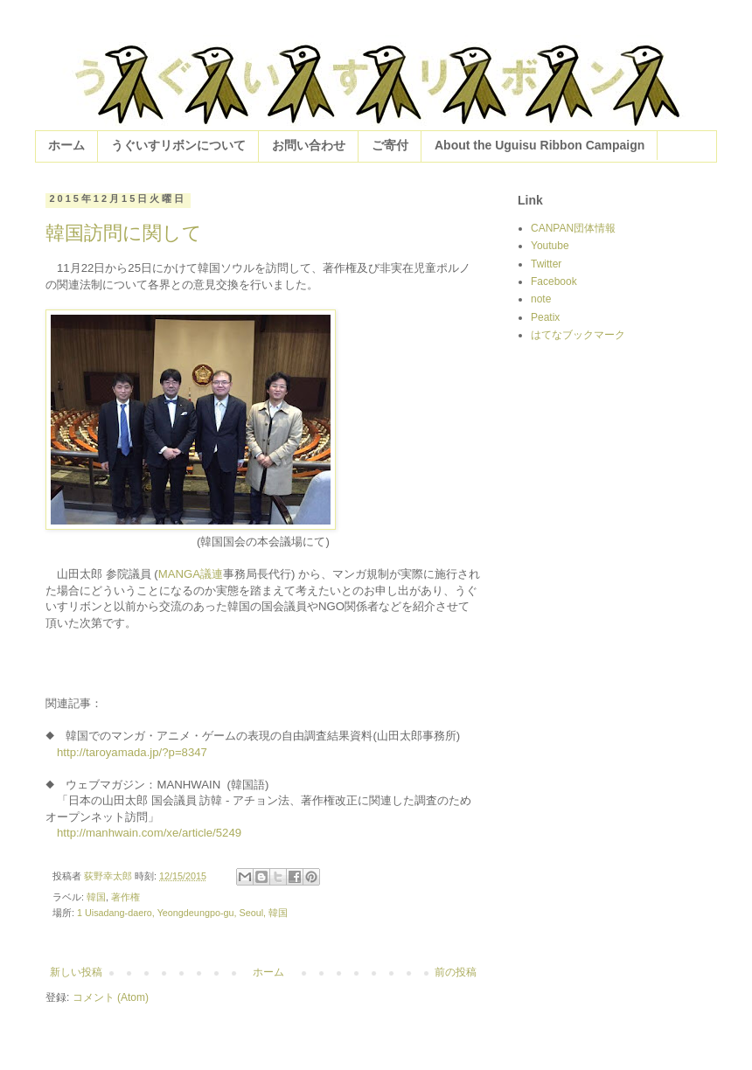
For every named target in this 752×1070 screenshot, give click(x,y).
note (541, 299)
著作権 (125, 897)
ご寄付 (390, 145)
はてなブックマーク (578, 335)
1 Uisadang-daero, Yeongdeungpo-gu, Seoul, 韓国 (182, 912)
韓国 (96, 897)
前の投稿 (456, 972)
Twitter (546, 264)
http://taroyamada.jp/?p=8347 (132, 752)
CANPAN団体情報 (573, 228)
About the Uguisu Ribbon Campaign (539, 145)
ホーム (66, 145)
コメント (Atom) (111, 997)
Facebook (554, 281)
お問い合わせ (308, 145)
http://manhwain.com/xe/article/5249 (149, 832)
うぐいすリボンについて (178, 145)
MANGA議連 (190, 573)
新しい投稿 (76, 972)
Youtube (550, 246)
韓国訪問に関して (123, 233)
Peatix (545, 317)
